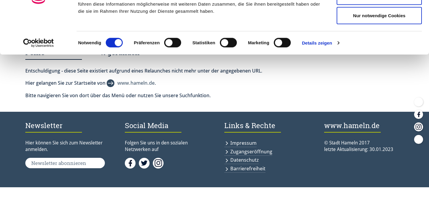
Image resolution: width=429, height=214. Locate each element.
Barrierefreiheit (247, 168)
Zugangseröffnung (251, 152)
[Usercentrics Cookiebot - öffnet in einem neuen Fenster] (39, 82)
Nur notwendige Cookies (379, 54)
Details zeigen (317, 81)
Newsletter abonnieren (58, 163)
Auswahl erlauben (379, 35)
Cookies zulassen (379, 15)
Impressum (243, 143)
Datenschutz (244, 160)
